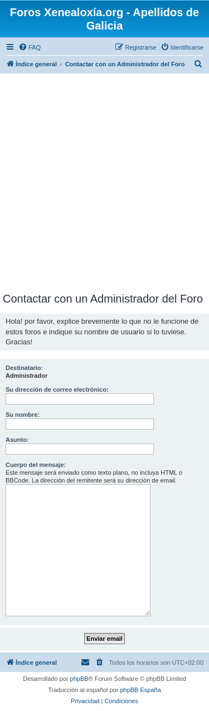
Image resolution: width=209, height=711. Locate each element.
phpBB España (140, 689)
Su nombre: (23, 414)
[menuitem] (29, 47)
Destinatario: (24, 367)
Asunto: (17, 439)
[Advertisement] (104, 182)
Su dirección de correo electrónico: (57, 389)
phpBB (79, 678)
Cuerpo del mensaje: (36, 464)
